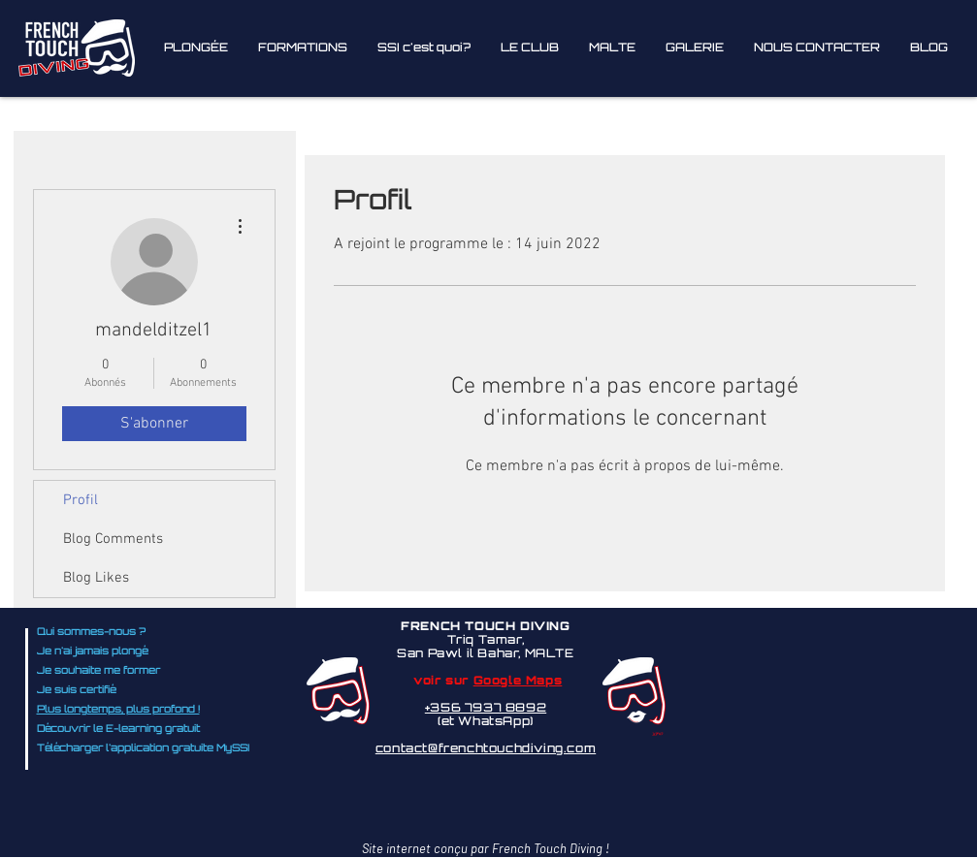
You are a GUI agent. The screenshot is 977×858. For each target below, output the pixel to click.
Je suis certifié (76, 690)
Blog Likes (96, 578)
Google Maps (518, 681)
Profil (80, 500)
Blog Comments (113, 539)
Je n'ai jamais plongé (92, 652)
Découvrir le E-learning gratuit (118, 729)
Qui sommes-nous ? (91, 632)
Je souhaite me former (98, 671)
